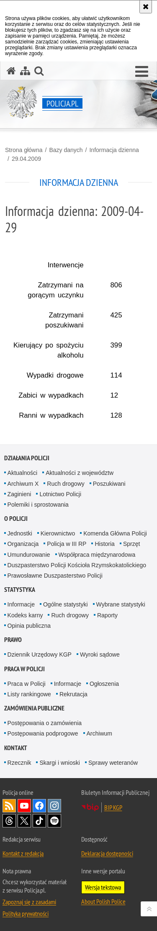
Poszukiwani (109, 483)
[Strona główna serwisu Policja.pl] (11, 71)
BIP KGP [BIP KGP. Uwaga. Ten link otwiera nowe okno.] (113, 807)
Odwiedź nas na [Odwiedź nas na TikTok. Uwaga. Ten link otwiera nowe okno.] (39, 820)
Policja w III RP (66, 543)
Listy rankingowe (29, 694)
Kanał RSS (9, 805)
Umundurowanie (29, 554)
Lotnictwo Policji (60, 494)
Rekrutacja (73, 694)
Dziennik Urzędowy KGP (40, 654)
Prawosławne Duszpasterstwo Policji (55, 575)
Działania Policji (26, 458)
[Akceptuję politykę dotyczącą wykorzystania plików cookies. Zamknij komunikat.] (145, 6)
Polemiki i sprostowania (38, 504)
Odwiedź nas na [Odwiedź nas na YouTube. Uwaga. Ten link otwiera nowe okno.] (24, 805)
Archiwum (99, 733)
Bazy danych (65, 150)
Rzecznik (19, 762)
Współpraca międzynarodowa (97, 554)
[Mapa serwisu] (25, 71)
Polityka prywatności (26, 913)
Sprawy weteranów (113, 762)
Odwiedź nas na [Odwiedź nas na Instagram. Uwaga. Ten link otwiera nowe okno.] (54, 805)
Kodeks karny (25, 615)
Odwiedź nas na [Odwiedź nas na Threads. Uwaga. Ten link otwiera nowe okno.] (9, 820)
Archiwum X (23, 483)
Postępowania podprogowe (43, 733)
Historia (104, 543)
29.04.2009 (26, 158)
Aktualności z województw (79, 472)
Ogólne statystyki (65, 604)
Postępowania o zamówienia (45, 723)
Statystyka (19, 589)
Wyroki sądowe (100, 654)
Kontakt (15, 747)
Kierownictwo (58, 533)
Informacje (21, 604)
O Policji (16, 518)
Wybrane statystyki (120, 604)
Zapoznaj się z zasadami (29, 902)
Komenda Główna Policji (115, 533)
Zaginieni (19, 494)
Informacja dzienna (114, 150)
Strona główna (24, 150)
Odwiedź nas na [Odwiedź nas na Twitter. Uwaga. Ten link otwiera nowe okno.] (24, 820)
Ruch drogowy (66, 483)
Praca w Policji (24, 669)
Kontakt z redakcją (23, 853)
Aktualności (23, 472)
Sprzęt (131, 543)
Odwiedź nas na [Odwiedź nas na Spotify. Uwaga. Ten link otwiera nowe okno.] (54, 820)
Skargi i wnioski (59, 762)
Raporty (107, 615)
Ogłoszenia (104, 683)
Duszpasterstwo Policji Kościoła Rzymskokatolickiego (77, 565)
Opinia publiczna (29, 625)
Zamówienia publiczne (34, 708)
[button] (141, 72)
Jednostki (20, 533)
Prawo (13, 639)
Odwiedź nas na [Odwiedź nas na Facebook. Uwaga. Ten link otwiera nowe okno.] (39, 805)
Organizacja (23, 543)
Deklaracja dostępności (107, 853)
